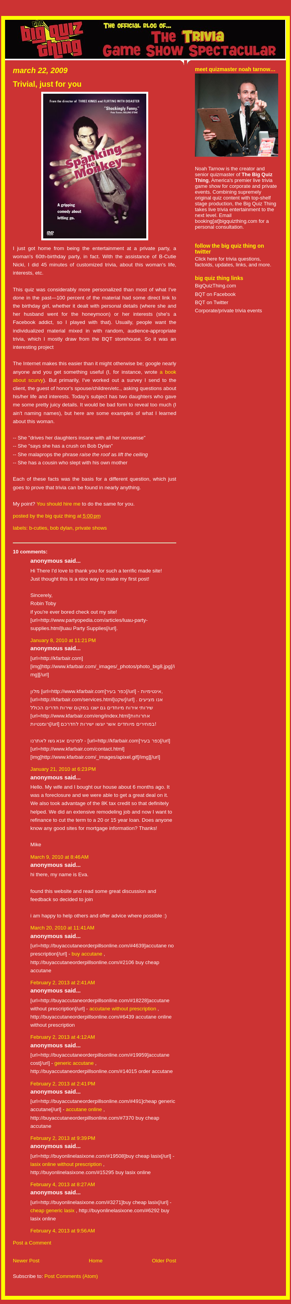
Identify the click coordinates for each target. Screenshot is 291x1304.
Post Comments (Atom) (71, 1276)
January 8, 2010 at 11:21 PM (63, 640)
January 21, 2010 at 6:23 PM (63, 769)
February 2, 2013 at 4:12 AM (62, 1037)
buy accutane (87, 954)
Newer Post (26, 1261)
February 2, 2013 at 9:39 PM (62, 1138)
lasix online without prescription (66, 1164)
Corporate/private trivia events (228, 310)
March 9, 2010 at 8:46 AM (59, 857)
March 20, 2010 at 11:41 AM (62, 928)
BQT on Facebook (215, 294)
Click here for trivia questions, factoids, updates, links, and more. (233, 262)
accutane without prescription (122, 1009)
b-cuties (38, 528)
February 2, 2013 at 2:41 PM (62, 1084)
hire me (72, 504)
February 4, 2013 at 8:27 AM (62, 1184)
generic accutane (74, 1063)
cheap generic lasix (52, 1210)
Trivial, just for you (47, 84)
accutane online (84, 1109)
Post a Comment (32, 1243)
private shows (91, 528)
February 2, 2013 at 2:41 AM (62, 982)
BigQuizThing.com (215, 286)
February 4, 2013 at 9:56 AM (62, 1231)
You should (50, 504)
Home (95, 1261)
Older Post (164, 1261)
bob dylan (61, 528)
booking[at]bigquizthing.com (226, 221)
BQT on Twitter (211, 302)
